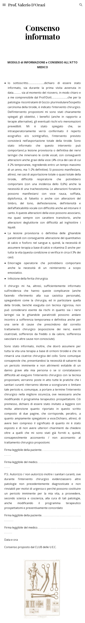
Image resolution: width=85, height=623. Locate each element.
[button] (4, 4)
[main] (42, 32)
